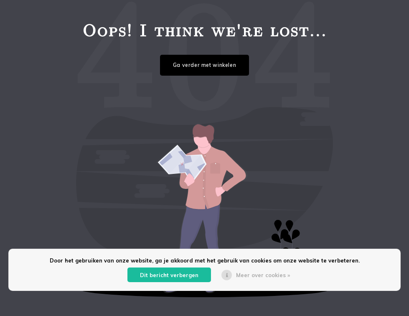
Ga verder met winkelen (204, 65)
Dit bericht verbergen (169, 275)
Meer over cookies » (263, 275)
